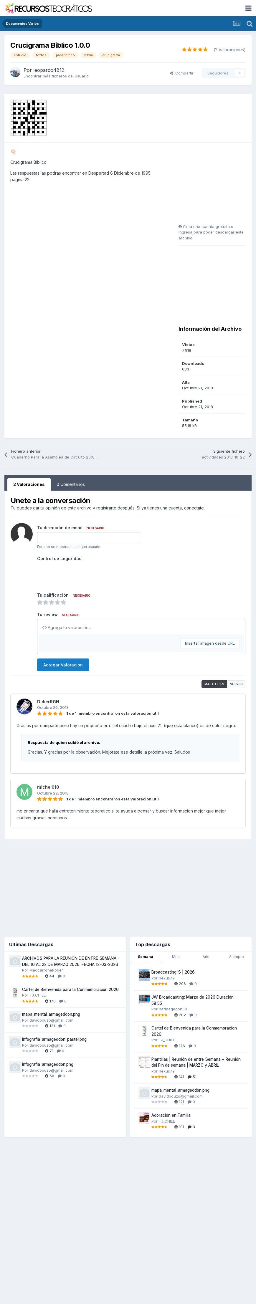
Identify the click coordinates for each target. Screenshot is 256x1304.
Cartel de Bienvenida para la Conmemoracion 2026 (70, 989)
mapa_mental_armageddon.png (51, 1014)
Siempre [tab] (236, 956)
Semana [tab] (145, 956)
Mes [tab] (176, 956)
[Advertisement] (215, 185)
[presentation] (82, 574)
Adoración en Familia (171, 1115)
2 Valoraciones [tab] (29, 484)
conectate (194, 507)
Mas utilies (214, 684)
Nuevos (236, 684)
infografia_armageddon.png (47, 1064)
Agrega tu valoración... (66, 627)
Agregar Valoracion (63, 664)
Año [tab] (206, 956)
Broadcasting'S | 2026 (173, 972)
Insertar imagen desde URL (210, 643)
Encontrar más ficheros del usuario (56, 76)
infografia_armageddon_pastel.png (54, 1039)
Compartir (182, 73)
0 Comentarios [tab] (71, 484)
